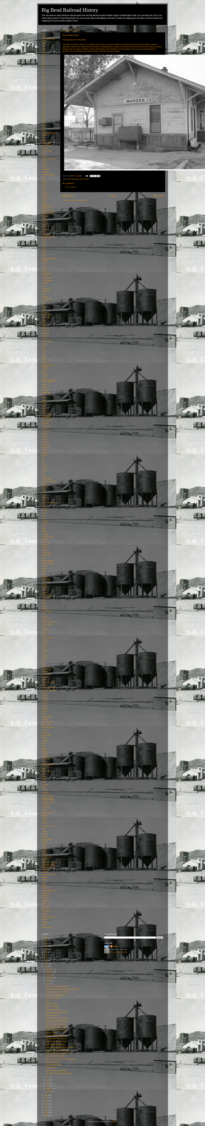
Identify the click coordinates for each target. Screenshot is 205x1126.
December (49, 969)
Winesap (45, 914)
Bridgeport (45, 229)
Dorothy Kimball (47, 341)
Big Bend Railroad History (70, 10)
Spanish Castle (47, 795)
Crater (44, 294)
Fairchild (45, 375)
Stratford (45, 815)
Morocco (45, 590)
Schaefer (45, 753)
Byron (44, 240)
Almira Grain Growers (49, 159)
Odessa (44, 635)
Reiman (44, 703)
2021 (46, 952)
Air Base (45, 148)
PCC (43, 661)
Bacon (44, 185)
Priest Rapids (46, 674)
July (47, 984)
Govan (44, 411)
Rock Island (46, 724)
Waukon (44, 877)
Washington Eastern (48, 865)
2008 (46, 1115)
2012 (46, 1104)
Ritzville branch (47, 716)
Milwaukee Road (77, 179)
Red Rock (45, 701)
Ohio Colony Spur (48, 637)
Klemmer (45, 487)
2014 (46, 1098)
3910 (43, 88)
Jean (43, 473)
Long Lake (45, 521)
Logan (44, 518)
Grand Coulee (46, 413)
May (47, 1080)
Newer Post (67, 196)
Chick (44, 265)
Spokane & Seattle (48, 802)
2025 (46, 940)
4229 (43, 104)
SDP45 (115, 946)
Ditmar (44, 331)
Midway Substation (48, 561)
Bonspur (45, 221)
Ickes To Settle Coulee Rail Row (56, 1070)
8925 (43, 125)
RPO (43, 743)
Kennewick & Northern (49, 481)
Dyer (43, 349)
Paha (44, 653)
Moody (44, 584)
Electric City (46, 360)
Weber (44, 885)
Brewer (44, 226)
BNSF (44, 219)
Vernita (44, 846)
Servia (44, 774)
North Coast (46, 619)
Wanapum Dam (47, 857)
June (48, 1077)
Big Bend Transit (47, 213)
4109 (43, 93)
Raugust (45, 695)
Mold (43, 571)
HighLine (45, 452)
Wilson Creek (46, 909)
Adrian (44, 140)
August (48, 981)
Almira (44, 156)
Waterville (45, 872)
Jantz (44, 468)
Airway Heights (47, 151)
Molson (44, 574)
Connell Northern (47, 280)
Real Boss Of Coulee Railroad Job (57, 1050)
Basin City (45, 196)
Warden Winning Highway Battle (56, 1035)
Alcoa (44, 153)
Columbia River (47, 278)
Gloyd (44, 405)
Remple (44, 706)
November (49, 972)
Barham (44, 193)
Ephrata (44, 362)
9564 (43, 130)
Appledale (45, 169)
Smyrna (44, 790)
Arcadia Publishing (48, 174)
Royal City (45, 740)
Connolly (45, 283)
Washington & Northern (50, 862)
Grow (44, 428)
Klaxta (44, 484)
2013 (46, 1101)
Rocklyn (44, 732)
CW (43, 304)
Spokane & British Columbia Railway (48, 798)
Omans (44, 643)
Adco (43, 137)
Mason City (46, 542)
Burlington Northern (48, 237)
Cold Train (45, 268)
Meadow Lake (46, 553)
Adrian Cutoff (46, 143)
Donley (44, 336)
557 (43, 107)
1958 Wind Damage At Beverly (56, 1030)
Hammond (45, 434)
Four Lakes (46, 390)
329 (43, 72)
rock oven (45, 730)
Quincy (44, 685)
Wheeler (45, 898)
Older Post (158, 196)
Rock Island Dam (47, 727)
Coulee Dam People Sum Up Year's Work (59, 1053)
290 (43, 56)
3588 (43, 78)
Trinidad (44, 834)
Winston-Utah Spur (48, 917)
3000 (43, 59)
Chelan (44, 263)
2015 (46, 1095)
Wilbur (44, 903)
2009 (46, 1113)
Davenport (45, 312)
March (48, 1086)
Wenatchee (46, 888)
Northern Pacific (47, 624)
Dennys (44, 323)
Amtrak (44, 164)
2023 (46, 946)
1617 (43, 33)
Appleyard (45, 172)
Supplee (45, 818)
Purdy (44, 680)
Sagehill (44, 748)
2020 (46, 955)
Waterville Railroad (48, 874)
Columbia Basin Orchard (47, 274)
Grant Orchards (47, 420)
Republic (45, 709)
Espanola (45, 369)
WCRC (44, 880)
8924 (43, 122)
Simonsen (45, 784)
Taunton (44, 821)
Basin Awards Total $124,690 (55, 995)
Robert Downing (47, 722)
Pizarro (44, 666)
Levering (45, 510)
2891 (43, 54)
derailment (45, 328)
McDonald (45, 550)
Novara (44, 627)
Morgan (44, 587)
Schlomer (45, 756)
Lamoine (45, 497)
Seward (44, 776)
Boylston (45, 224)
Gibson (44, 403)
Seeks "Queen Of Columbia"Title (56, 986)
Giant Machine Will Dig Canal (55, 1044)
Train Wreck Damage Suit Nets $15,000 (59, 1073)
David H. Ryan (47, 315)
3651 (43, 80)
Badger (44, 188)
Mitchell (44, 566)
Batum (44, 201)
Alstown (44, 161)
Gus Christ (45, 431)
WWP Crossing (47, 927)
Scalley (44, 751)
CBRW (44, 250)
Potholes (45, 672)
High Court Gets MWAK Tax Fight (57, 1021)
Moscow (45, 592)
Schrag (44, 761)
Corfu (44, 286)
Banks (44, 190)
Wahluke (45, 854)
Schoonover (46, 759)
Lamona (44, 500)
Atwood (44, 182)
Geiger (44, 400)
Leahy (44, 508)
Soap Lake (45, 792)
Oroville (44, 645)
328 (43, 70)
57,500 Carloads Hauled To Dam (56, 1012)
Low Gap (45, 524)
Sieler (44, 782)
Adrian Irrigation (47, 145)
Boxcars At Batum (52, 1015)
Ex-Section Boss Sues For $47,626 (57, 992)
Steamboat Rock (47, 813)
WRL (43, 925)
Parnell (44, 658)
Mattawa (45, 545)
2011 (46, 1107)
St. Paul (44, 810)
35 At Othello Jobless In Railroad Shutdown (60, 1047)
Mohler (44, 569)
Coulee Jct (45, 291)
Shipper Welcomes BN (53, 1009)
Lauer (44, 505)
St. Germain (46, 807)
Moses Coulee (47, 595)
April (48, 1083)
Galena (44, 398)
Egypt (44, 354)
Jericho (44, 476)
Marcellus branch (47, 537)
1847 (43, 36)
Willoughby (45, 906)
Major (44, 529)
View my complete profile (118, 952)
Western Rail (46, 893)
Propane (45, 677)
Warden (86, 179)
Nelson (44, 608)
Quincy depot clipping (49, 690)
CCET (44, 253)
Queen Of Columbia (48, 682)
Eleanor (44, 357)
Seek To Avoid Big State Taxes (56, 1024)
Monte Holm (46, 582)
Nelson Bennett (47, 611)
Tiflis (43, 828)
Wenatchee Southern (49, 890)
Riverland (45, 719)
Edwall (44, 352)
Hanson (44, 439)
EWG (44, 372)
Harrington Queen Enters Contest (57, 1018)
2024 (46, 943)
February (49, 1088)
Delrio (44, 320)
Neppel (44, 616)
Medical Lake (46, 555)
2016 (46, 966)
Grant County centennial (46, 417)
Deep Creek (46, 317)
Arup (43, 180)
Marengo (45, 539)
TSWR (44, 836)
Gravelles (45, 423)
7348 (43, 109)
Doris (44, 338)
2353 (43, 46)
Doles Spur (45, 333)
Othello (44, 648)
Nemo (44, 613)
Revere (44, 711)
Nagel (44, 603)
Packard (45, 650)
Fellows (44, 384)
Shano (44, 779)
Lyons (44, 526)
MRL (43, 600)
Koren (44, 489)
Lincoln (44, 513)
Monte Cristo (46, 579)
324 (43, 67)
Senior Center (46, 771)
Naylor (44, 606)
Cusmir (44, 301)
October (49, 975)
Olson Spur (46, 640)
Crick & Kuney (47, 299)
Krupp (44, 492)
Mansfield (45, 534)
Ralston (44, 693)
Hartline (44, 444)
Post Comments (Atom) (79, 200)
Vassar (44, 843)
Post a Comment (70, 187)
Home (113, 196)
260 (43, 51)
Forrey (44, 387)
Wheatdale (45, 896)
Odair (44, 632)
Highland (45, 450)
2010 (46, 1110)
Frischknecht (46, 392)
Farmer (44, 377)
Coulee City (46, 288)
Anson (44, 167)
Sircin (44, 787)
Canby (44, 245)
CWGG (44, 307)
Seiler (44, 769)
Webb (44, 882)
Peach (44, 664)
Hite (43, 457)
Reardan (45, 698)
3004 (43, 62)
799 (43, 112)
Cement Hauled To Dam (54, 1064)
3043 (43, 64)
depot (69, 179)
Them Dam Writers (48, 826)
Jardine (44, 471)
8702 (43, 120)
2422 (43, 48)
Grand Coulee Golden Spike (55, 1056)
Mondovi (45, 576)
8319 (43, 117)
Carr (43, 248)
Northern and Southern (49, 621)
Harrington (45, 442)
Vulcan (44, 851)
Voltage (44, 849)
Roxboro (45, 738)
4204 (43, 96)
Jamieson (45, 465)
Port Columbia (47, 669)
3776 (43, 85)
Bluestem (45, 216)
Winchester (46, 911)
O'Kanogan (45, 629)
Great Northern (47, 426)
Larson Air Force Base (49, 502)
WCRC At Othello (51, 1033)
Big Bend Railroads (48, 211)
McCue (44, 547)
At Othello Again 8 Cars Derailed (56, 1027)
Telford (44, 823)
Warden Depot (50, 1067)
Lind (43, 516)
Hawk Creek (46, 447)
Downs (44, 346)
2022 (46, 949)
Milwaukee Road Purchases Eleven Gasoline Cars (62, 989)
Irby (43, 463)
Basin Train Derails (52, 1006)
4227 (43, 101)
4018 (43, 91)
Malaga (44, 532)
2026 (46, 937)
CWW (44, 309)
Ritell (43, 714)
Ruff (43, 746)
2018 (46, 961)
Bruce (44, 232)
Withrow (44, 919)
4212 (43, 99)
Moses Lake (46, 598)
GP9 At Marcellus (51, 1004)
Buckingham (46, 234)
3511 (43, 75)
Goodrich (45, 408)
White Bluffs (46, 901)
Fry (43, 395)
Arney (44, 177)
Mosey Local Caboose (53, 998)
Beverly (44, 204)
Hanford (44, 436)
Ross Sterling (46, 735)
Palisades (45, 656)
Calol (43, 242)
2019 (46, 958)
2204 (43, 43)
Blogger (114, 1121)
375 (43, 83)
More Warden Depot (52, 1062)
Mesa (44, 558)
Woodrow (45, 922)
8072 (43, 115)
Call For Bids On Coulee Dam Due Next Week (61, 1059)
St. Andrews (46, 805)
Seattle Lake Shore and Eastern (48, 765)
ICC (43, 460)
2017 (46, 964)
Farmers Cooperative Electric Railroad (49, 381)
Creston (44, 296)
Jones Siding (46, 479)
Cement (44, 256)
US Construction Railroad (47, 840)
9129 (43, 128)
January (49, 1091)
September (50, 978)
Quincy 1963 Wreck (48, 687)
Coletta (44, 271)
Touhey (44, 831)
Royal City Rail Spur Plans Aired (56, 1041)
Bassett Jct (45, 198)
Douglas (45, 344)
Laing (44, 495)
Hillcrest (44, 455)
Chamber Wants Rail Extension (56, 1038)
